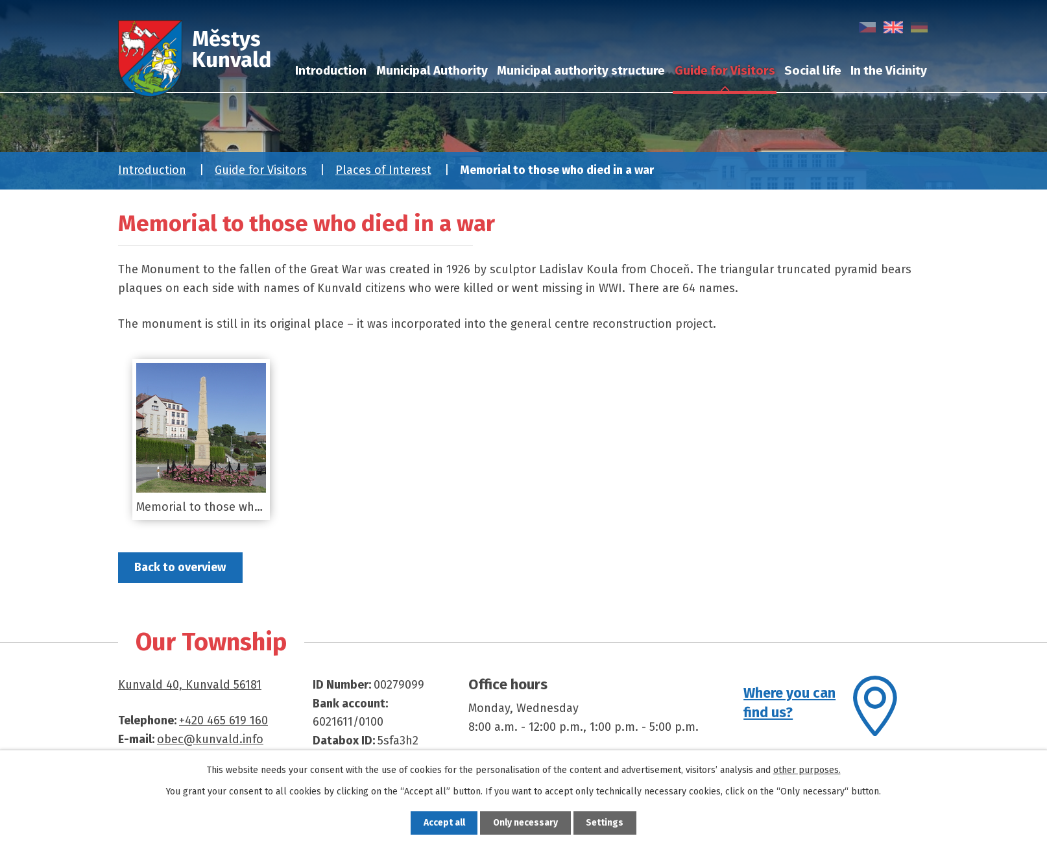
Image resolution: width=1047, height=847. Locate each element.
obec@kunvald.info (210, 739)
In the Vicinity (888, 70)
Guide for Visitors (261, 170)
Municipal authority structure (581, 70)
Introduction (152, 170)
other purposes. (807, 770)
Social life (812, 70)
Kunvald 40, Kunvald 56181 (189, 685)
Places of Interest (383, 170)
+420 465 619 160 (223, 720)
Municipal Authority (432, 70)
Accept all (442, 822)
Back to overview (181, 567)
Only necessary (526, 822)
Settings (607, 822)
